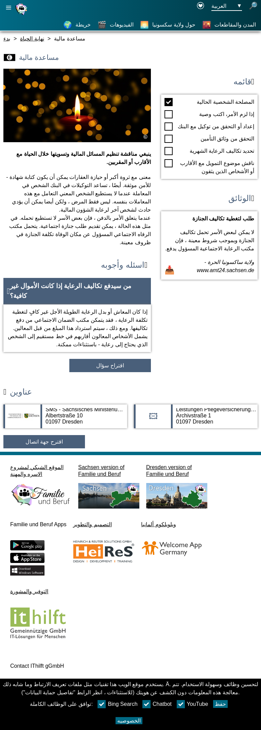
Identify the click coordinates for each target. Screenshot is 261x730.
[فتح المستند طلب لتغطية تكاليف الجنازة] (209, 245)
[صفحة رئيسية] (22, 15)
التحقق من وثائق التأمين (209, 139)
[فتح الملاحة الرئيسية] (8, 7)
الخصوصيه (129, 721)
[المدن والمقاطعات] (229, 25)
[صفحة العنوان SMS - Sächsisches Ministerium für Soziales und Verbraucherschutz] (65, 419)
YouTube (192, 704)
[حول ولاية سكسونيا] (167, 25)
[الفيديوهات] (115, 25)
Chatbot (157, 704)
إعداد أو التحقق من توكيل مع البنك (209, 126)
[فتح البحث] (253, 6)
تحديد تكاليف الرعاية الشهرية (209, 151)
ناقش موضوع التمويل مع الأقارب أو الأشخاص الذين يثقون (209, 166)
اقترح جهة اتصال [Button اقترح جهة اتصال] (44, 442)
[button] (77, 291)
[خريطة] (77, 25)
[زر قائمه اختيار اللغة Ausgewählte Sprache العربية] (226, 6)
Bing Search (117, 704)
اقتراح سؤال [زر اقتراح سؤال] (110, 365)
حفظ (220, 704)
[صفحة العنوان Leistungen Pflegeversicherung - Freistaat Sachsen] (196, 419)
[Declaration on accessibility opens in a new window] (200, 6)
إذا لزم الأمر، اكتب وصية (209, 114)
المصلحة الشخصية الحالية (209, 102)
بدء (6, 39)
